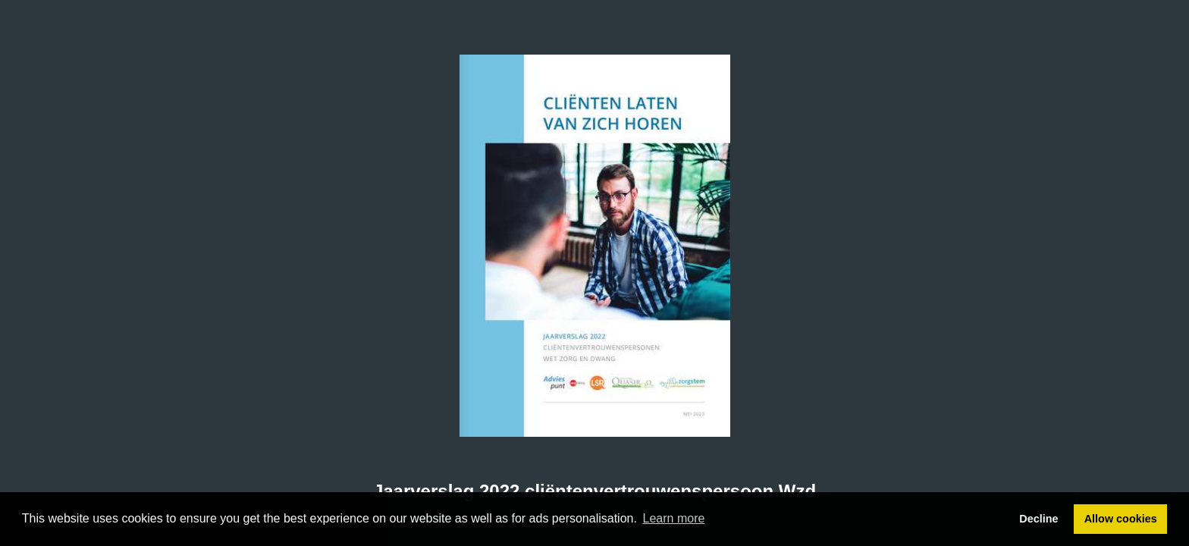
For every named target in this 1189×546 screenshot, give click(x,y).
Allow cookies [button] (1120, 519)
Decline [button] (1038, 519)
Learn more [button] (674, 518)
